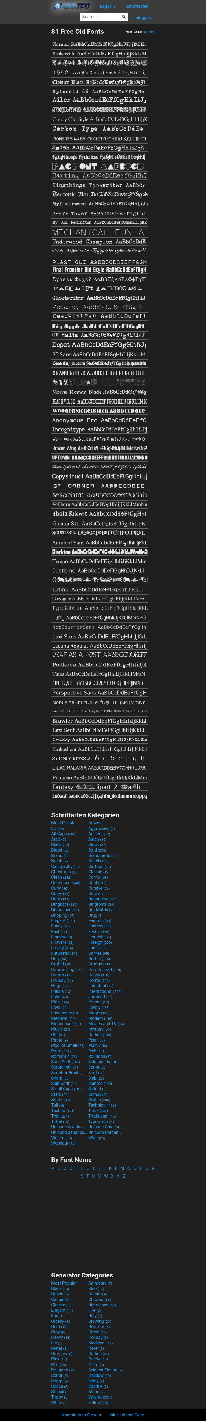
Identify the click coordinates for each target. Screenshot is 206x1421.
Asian (97, 839)
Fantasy (99, 925)
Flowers (62, 942)
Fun (96, 947)
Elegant (63, 920)
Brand (60, 855)
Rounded (100, 1056)
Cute (96, 893)
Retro (61, 1051)
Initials (61, 991)
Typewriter (102, 1121)
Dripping (63, 915)
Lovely (99, 1007)
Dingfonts (101, 904)
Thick (98, 1110)
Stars (60, 1094)
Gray (58, 1331)
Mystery (99, 1029)
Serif (96, 1072)
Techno (63, 1110)
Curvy (60, 893)
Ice (56, 1342)
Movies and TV (106, 1023)
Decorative (103, 898)
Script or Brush (69, 1072)
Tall (58, 1105)
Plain (97, 1045)
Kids (60, 1002)
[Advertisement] (25, 108)
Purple (98, 1359)
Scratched (64, 1067)
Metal (59, 1348)
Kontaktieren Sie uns (81, 1415)
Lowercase (65, 1013)
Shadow (99, 1375)
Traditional (102, 1116)
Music (60, 1029)
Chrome (99, 1299)
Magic (98, 1013)
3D (57, 828)
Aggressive (101, 828)
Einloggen (141, 17)
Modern (100, 1018)
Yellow (98, 1402)
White (59, 1402)
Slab (96, 1078)
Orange (61, 1353)
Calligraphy (65, 866)
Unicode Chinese (106, 1126)
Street (60, 1099)
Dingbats (64, 904)
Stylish (99, 1099)
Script (97, 1067)
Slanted (100, 1083)
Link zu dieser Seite (125, 1415)
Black (60, 844)
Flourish (99, 936)
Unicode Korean (106, 1132)
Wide (96, 1137)
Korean (98, 1002)
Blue (96, 1288)
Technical (102, 1105)
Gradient (99, 1326)
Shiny (96, 1381)
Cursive (99, 888)
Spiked (97, 1088)
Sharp (60, 1078)
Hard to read (104, 969)
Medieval (63, 1018)
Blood (60, 850)
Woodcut (63, 1143)
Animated (100, 1283)
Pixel (96, 1040)
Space (59, 1386)
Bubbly (98, 860)
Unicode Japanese (69, 1132)
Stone (96, 1391)
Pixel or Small (67, 1045)
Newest (95, 822)
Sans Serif (65, 1061)
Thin (60, 1116)
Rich (96, 1051)
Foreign (100, 942)
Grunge (99, 964)
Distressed (65, 909)
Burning (98, 1293)
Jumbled (100, 996)
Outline (99, 1034)
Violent (61, 1137)
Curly (59, 888)
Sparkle (98, 1386)
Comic (98, 877)
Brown (60, 1293)
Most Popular (64, 822)
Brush (60, 860)
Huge (60, 985)
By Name (149, 32)
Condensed (65, 882)
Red (58, 1364)
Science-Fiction (106, 1061)
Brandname (102, 855)
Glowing (99, 1321)
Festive (98, 931)
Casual (60, 1299)
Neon (96, 1348)
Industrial (100, 985)
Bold (97, 850)
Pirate (59, 1040)
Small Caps (66, 1088)
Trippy (59, 1397)
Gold (59, 1326)
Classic (100, 871)
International (105, 991)
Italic (59, 996)
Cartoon (99, 866)
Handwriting (67, 969)
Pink (59, 1359)
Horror (99, 980)
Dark (60, 898)
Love (59, 1007)
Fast (59, 931)
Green (97, 1331)
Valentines (101, 1397)
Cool (97, 882)
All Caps (63, 833)
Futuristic (65, 953)
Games (98, 953)
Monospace (66, 1023)
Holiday (62, 980)
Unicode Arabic (69, 1126)
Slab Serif (64, 1083)
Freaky (62, 947)
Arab (59, 839)
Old (58, 1034)
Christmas (63, 871)
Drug (95, 915)
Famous (99, 920)
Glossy (61, 1321)
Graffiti (61, 964)
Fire (94, 1310)
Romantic (64, 1056)
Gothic (99, 958)
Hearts (61, 975)
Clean (61, 877)
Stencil (98, 1094)
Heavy (98, 975)
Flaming (61, 936)
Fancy (60, 925)
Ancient (99, 833)
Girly (59, 958)
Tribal (60, 1121)
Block (97, 844)
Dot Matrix (102, 909)
